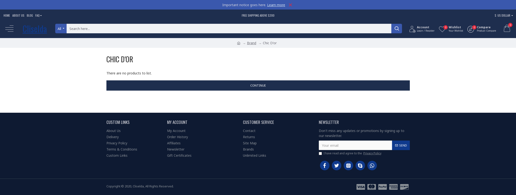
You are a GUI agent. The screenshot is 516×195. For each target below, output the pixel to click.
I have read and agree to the (350, 153)
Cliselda (35, 28)
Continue (258, 85)
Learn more (276, 5)
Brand (251, 43)
